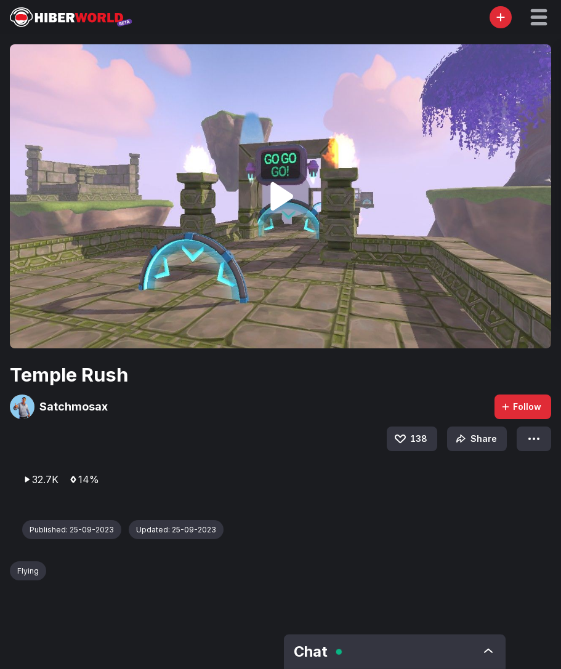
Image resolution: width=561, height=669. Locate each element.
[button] (539, 17)
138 (410, 438)
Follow (521, 406)
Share (475, 438)
